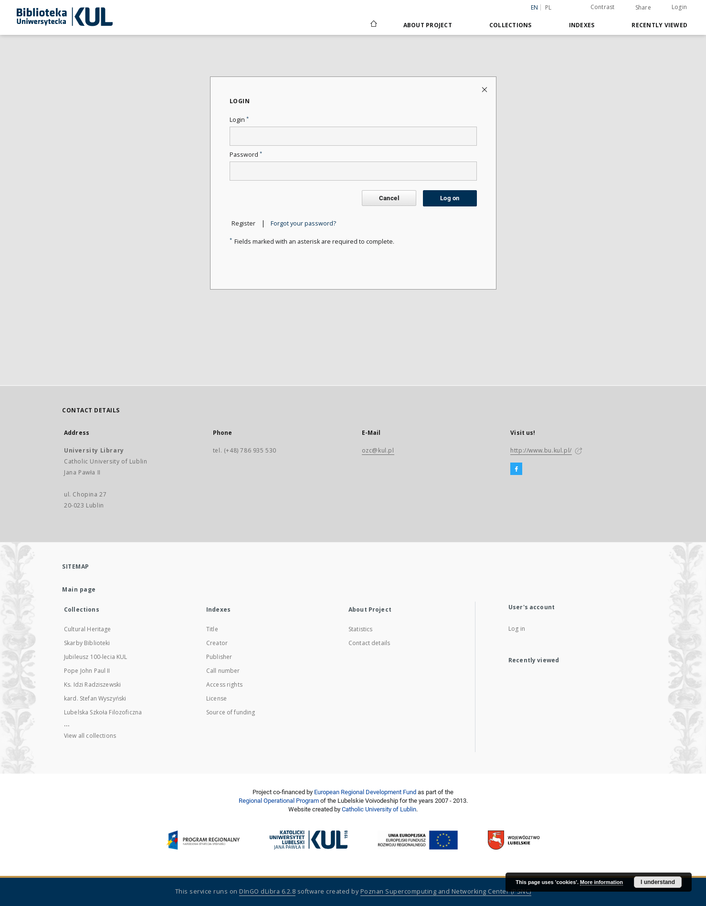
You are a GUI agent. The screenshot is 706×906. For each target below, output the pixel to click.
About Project (427, 25)
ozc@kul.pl (378, 450)
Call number (223, 671)
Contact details (369, 643)
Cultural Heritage (87, 629)
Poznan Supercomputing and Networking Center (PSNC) (445, 891)
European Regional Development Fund (365, 792)
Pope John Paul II (87, 671)
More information (601, 882)
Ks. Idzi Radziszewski (92, 684)
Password (246, 155)
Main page (79, 589)
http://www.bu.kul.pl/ (541, 450)
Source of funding (230, 712)
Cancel (389, 198)
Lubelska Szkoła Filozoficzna (103, 712)
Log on (449, 198)
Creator (217, 643)
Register (243, 223)
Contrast (602, 7)
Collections (510, 25)
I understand (658, 882)
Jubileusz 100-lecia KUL (95, 657)
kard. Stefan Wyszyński (95, 698)
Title (212, 629)
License (216, 698)
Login (679, 7)
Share (643, 7)
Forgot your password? (303, 223)
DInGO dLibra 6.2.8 (267, 891)
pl (548, 7)
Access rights (224, 684)
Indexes (582, 25)
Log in (516, 629)
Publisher (219, 657)
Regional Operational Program (279, 800)
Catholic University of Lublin (379, 809)
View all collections (90, 736)
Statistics (360, 629)
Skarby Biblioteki (87, 643)
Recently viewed (659, 25)
